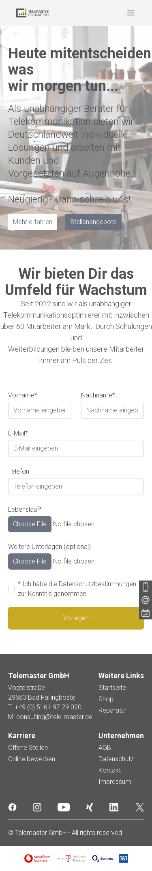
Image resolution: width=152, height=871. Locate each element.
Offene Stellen (28, 747)
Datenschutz (116, 759)
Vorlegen (76, 618)
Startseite (112, 688)
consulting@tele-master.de (54, 717)
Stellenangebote (93, 222)
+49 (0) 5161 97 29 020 (48, 707)
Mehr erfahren (32, 222)
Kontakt (109, 770)
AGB (104, 747)
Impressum (114, 782)
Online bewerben (31, 759)
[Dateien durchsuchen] (76, 524)
